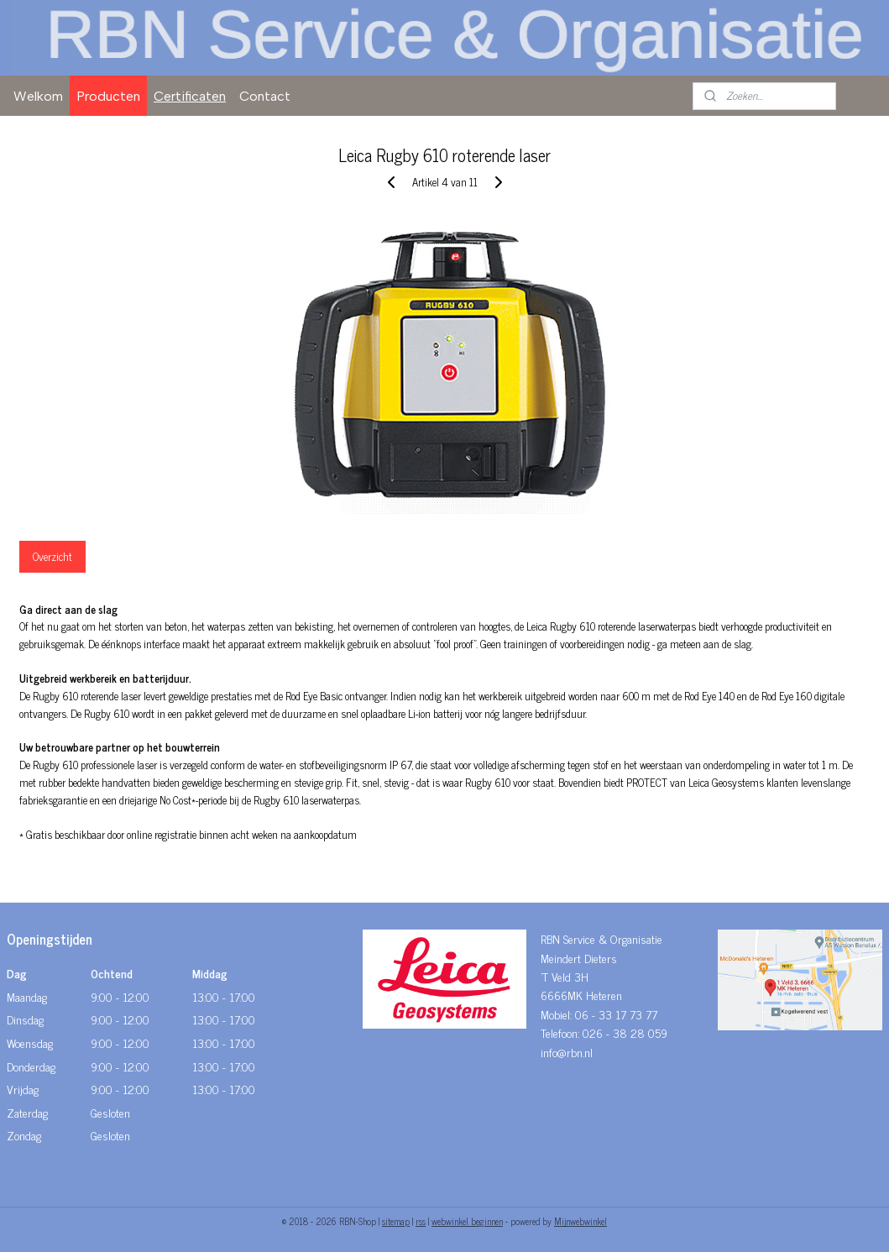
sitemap (396, 1220)
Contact (264, 96)
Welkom (38, 96)
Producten (108, 96)
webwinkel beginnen (467, 1220)
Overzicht (52, 557)
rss (421, 1220)
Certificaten (190, 96)
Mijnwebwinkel (580, 1220)
